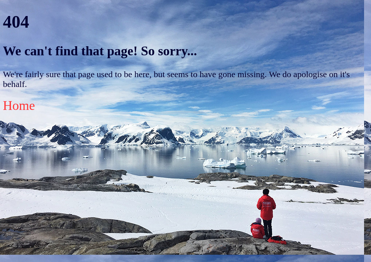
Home (19, 105)
